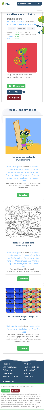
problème (21, 28)
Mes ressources (10, 376)
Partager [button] (14, 91)
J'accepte (6, 391)
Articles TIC (28, 373)
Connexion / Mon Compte (29, 3)
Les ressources (10, 367)
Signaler (14, 97)
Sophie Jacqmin (10, 37)
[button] (23, 92)
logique (12, 28)
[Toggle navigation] (39, 8)
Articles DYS (29, 370)
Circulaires (28, 376)
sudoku (31, 28)
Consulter (23, 195)
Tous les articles (31, 367)
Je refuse (15, 391)
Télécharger (16, 86)
